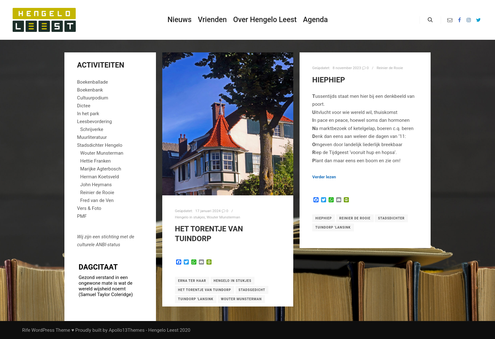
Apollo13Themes (127, 330)
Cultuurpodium (92, 98)
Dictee (83, 106)
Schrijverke (91, 129)
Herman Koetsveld (99, 177)
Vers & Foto (89, 208)
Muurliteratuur (92, 137)
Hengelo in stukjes (190, 217)
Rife (26, 330)
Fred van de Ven (97, 200)
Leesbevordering (94, 121)
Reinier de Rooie (390, 68)
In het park (88, 113)
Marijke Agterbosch (100, 169)
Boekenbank (90, 90)
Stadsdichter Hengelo (99, 145)
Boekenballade (92, 82)
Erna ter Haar (192, 280)
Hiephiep (323, 218)
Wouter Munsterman (223, 217)
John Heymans (96, 184)
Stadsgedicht (252, 290)
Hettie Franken (95, 161)
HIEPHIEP (328, 79)
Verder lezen (324, 177)
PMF (82, 216)
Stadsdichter (391, 218)
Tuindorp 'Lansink (195, 299)
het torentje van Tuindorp (204, 290)
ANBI (101, 244)
